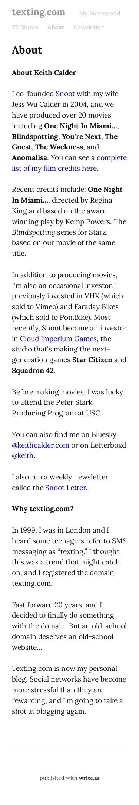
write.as (89, 778)
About (55, 27)
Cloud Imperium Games (58, 338)
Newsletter (88, 27)
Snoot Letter (65, 487)
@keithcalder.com (40, 445)
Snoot (65, 93)
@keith (23, 455)
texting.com (39, 12)
